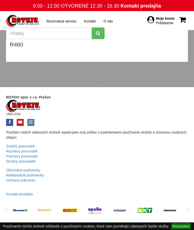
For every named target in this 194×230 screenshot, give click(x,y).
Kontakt (90, 21)
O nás (108, 21)
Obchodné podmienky (23, 170)
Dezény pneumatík (21, 161)
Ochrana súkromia (20, 180)
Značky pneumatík (20, 146)
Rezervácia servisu (61, 21)
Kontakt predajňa (140, 6)
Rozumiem (181, 226)
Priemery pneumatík (22, 156)
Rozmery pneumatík (22, 151)
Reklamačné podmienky (25, 175)
